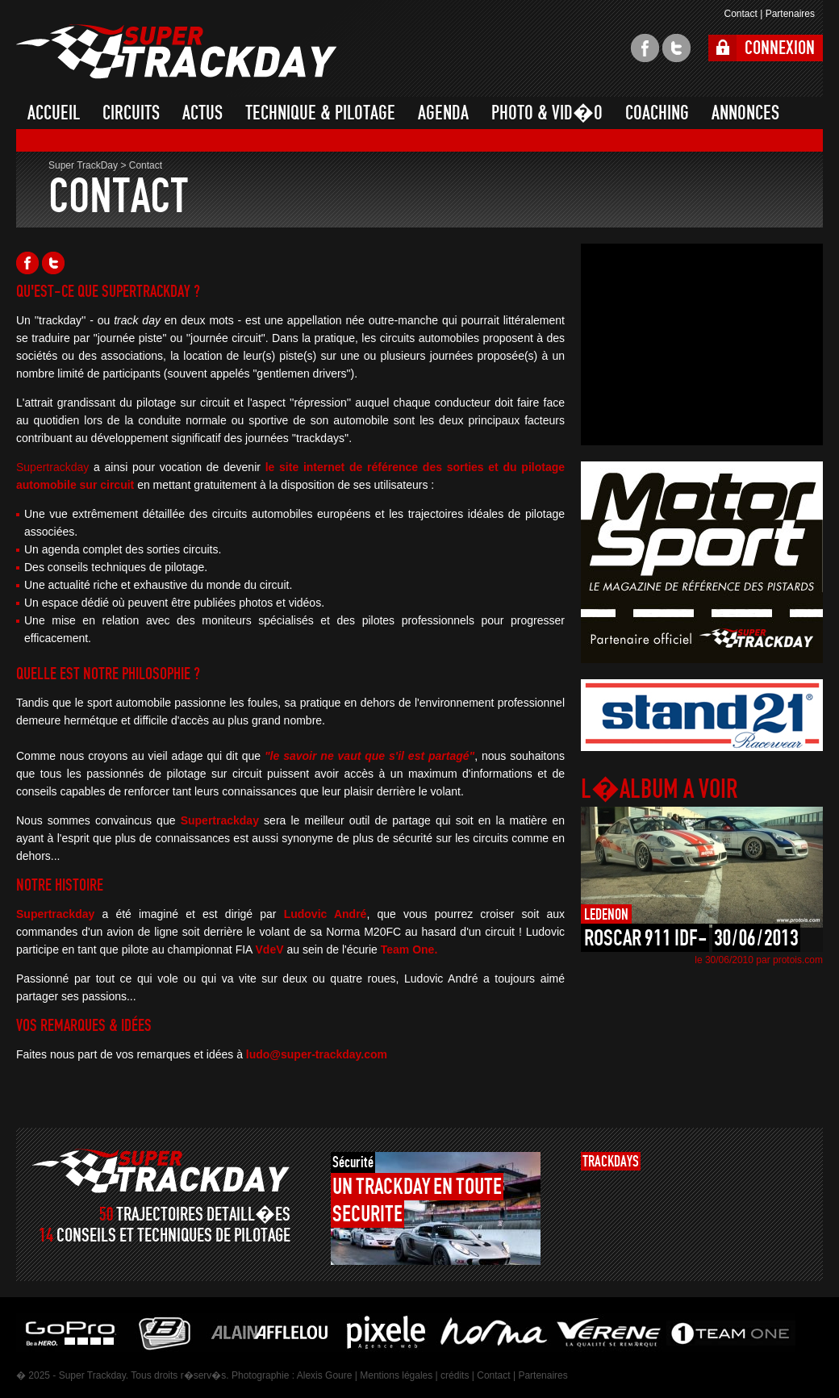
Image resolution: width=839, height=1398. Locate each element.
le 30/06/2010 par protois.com (759, 960)
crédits (454, 1375)
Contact (740, 13)
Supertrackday (52, 467)
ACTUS (202, 112)
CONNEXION (780, 48)
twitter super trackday (676, 48)
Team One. (409, 949)
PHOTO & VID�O (547, 112)
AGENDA (443, 112)
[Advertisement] (702, 344)
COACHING (657, 112)
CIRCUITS (131, 112)
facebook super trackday (645, 48)
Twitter (53, 263)
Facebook (27, 263)
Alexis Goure (325, 1375)
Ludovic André (325, 914)
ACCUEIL (53, 112)
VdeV (270, 949)
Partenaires (790, 13)
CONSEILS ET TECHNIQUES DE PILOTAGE (173, 1235)
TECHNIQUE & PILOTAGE (320, 112)
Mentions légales (396, 1375)
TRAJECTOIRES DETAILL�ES (203, 1214)
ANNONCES (745, 112)
